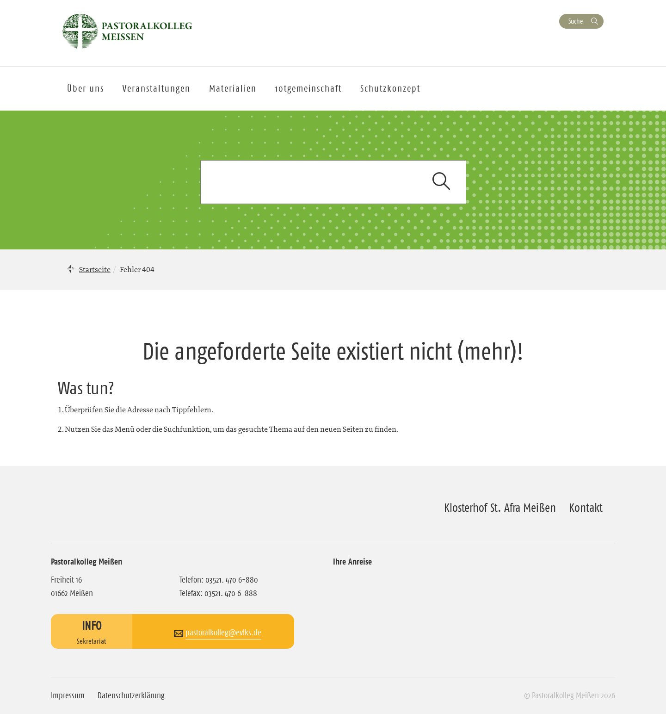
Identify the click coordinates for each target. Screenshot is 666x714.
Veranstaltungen (157, 88)
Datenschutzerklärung (131, 695)
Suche (575, 21)
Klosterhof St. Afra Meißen (500, 507)
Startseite (95, 269)
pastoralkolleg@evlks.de (223, 632)
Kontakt (586, 507)
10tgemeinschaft (308, 88)
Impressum (68, 695)
